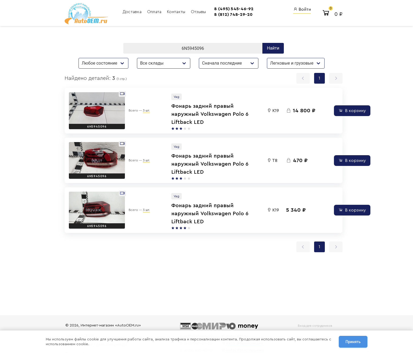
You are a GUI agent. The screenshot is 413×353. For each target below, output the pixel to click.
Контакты (173, 12)
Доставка (129, 12)
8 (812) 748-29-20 (228, 15)
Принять (352, 342)
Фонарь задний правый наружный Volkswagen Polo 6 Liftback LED (182, 113)
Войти (301, 9)
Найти (274, 48)
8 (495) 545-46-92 (228, 9)
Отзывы (195, 12)
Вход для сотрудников (313, 325)
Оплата (151, 12)
